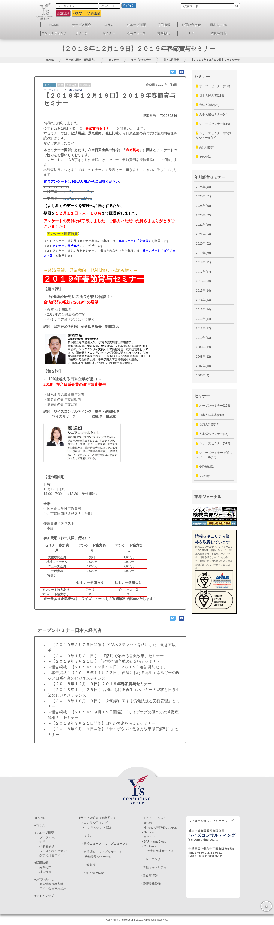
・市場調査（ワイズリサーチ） (102, 851)
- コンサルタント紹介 (97, 827)
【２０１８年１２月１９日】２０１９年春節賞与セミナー (224, 59)
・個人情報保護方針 (49, 884)
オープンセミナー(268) (213, 86)
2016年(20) (203, 281)
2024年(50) (203, 205)
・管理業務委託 (150, 883)
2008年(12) (203, 356)
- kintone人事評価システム (159, 827)
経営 (60, 85)
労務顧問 (163, 33)
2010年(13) (203, 337)
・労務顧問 (88, 865)
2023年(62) (203, 215)
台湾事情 (85, 85)
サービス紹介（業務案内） (81, 59)
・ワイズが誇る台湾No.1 (53, 851)
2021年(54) (203, 234)
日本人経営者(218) (210, 95)
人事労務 (71, 85)
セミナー (109, 33)
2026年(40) (203, 187)
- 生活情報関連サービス (158, 851)
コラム (109, 25)
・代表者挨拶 (45, 846)
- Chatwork (149, 846)
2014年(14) (203, 300)
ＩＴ (191, 33)
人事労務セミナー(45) (212, 114)
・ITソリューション (153, 818)
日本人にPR (218, 25)
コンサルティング (54, 33)
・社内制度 (43, 872)
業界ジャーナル (207, 497)
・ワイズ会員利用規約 (51, 888)
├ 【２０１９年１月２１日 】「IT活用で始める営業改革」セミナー (106, 656)
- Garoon (148, 832)
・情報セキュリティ (153, 867)
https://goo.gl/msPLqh (77, 191)
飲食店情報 (219, 33)
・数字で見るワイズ (49, 855)
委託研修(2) (205, 147)
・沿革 (40, 842)
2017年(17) (203, 271)
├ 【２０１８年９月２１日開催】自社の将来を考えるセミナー (101, 723)
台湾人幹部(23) (207, 105)
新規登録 (63, 13)
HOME (54, 25)
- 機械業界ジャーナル (97, 856)
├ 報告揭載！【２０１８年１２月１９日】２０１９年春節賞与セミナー (109, 667)
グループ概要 (136, 25)
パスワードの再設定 (86, 13)
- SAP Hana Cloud (154, 841)
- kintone (147, 823)
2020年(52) (203, 243)
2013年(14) (203, 309)
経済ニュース (136, 33)
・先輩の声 (43, 867)
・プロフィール (46, 837)
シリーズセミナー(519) (213, 123)
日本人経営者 (171, 59)
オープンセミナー (141, 59)
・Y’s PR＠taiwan (92, 873)
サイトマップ (45, 895)
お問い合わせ (191, 25)
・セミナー (88, 835)
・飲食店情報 (149, 875)
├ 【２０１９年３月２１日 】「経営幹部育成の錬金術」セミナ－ (104, 661)
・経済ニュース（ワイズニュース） (105, 843)
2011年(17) (203, 328)
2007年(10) (203, 366)
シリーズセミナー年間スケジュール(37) (214, 135)
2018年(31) (203, 262)
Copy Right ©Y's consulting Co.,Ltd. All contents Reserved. (137, 919)
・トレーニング (150, 859)
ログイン (129, 5)
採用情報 (163, 25)
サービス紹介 (81, 25)
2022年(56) (203, 224)
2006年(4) (202, 375)
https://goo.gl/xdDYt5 (76, 198)
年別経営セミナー (209, 177)
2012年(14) (203, 319)
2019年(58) (203, 253)
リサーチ (81, 33)
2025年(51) (203, 196)
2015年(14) (203, 290)
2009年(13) (203, 347)
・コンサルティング (94, 822)
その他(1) (204, 156)
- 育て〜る (149, 837)
